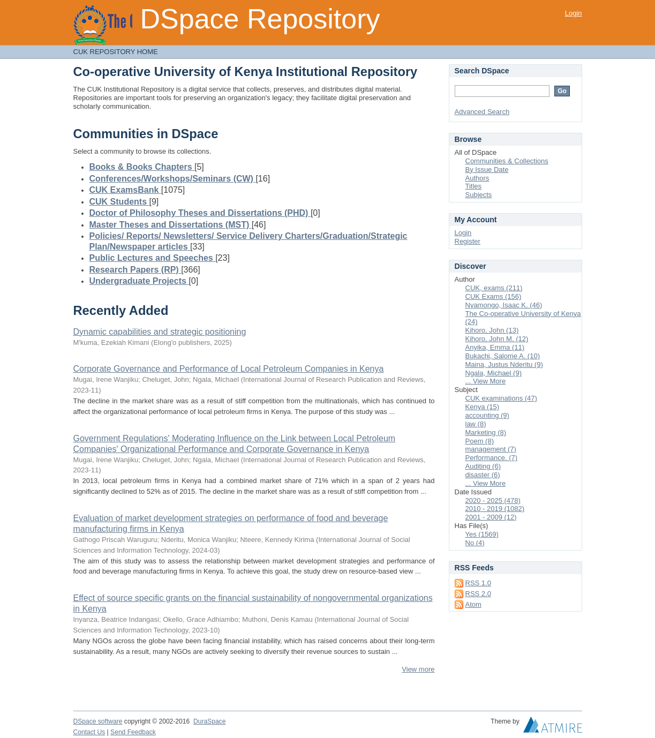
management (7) (490, 449)
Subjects (478, 195)
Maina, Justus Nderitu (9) (504, 364)
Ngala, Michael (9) (493, 373)
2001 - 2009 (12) (491, 517)
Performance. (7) (491, 458)
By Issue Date (487, 169)
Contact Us (89, 732)
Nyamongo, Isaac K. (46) (504, 305)
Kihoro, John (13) (492, 330)
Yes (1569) (482, 534)
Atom (473, 604)
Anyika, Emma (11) (495, 347)
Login (573, 13)
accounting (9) (487, 415)
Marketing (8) (486, 432)
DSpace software (98, 721)
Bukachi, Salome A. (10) (502, 356)
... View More (485, 381)
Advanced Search (482, 112)
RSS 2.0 (478, 594)
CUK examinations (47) (501, 398)
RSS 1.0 (478, 583)
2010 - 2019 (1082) (495, 508)
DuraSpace (209, 721)
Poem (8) (479, 441)
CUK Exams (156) (493, 296)
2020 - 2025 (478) (493, 500)
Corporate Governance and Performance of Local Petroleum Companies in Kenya (228, 368)
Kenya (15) (482, 407)
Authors (477, 178)
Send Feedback (133, 732)
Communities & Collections (506, 161)
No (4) (475, 543)
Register (467, 241)
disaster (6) (482, 475)
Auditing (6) (483, 466)
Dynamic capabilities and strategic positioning (159, 331)
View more (418, 669)
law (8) (475, 424)
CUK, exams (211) (494, 288)
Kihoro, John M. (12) (497, 339)
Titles (473, 186)
